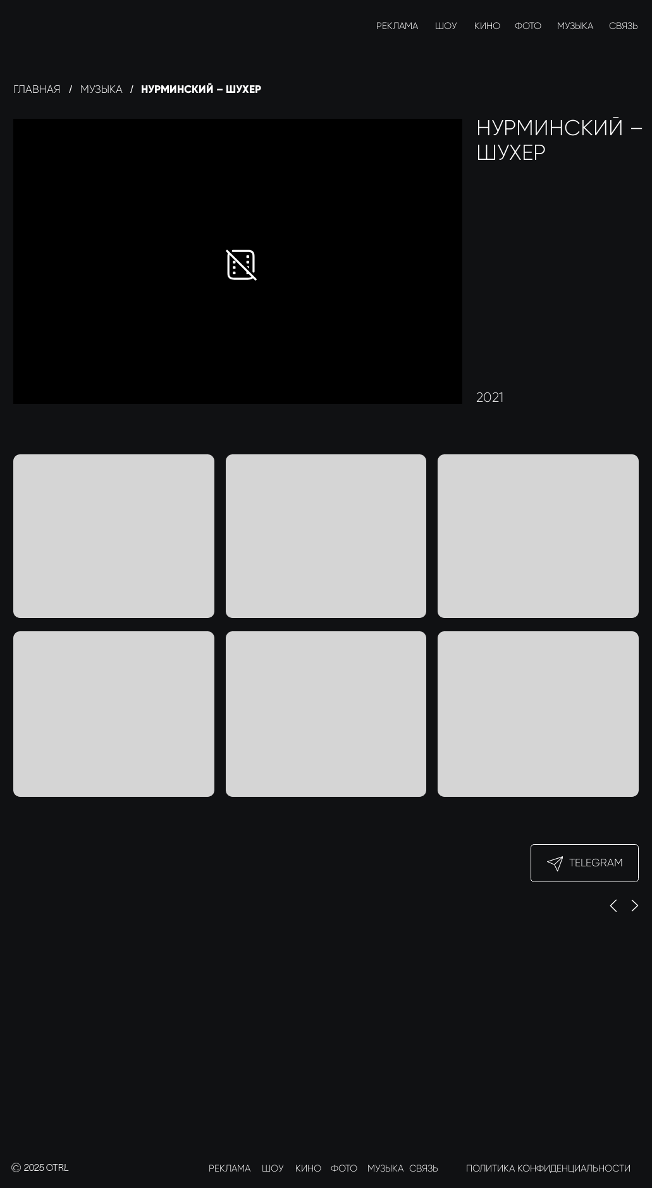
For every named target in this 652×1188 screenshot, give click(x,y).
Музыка (101, 89)
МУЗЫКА (575, 26)
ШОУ (446, 26)
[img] (25, 26)
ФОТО (528, 26)
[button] (538, 536)
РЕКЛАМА (397, 26)
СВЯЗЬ (623, 26)
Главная (37, 89)
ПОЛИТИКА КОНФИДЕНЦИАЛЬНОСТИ (548, 1168)
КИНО (487, 26)
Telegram (596, 862)
